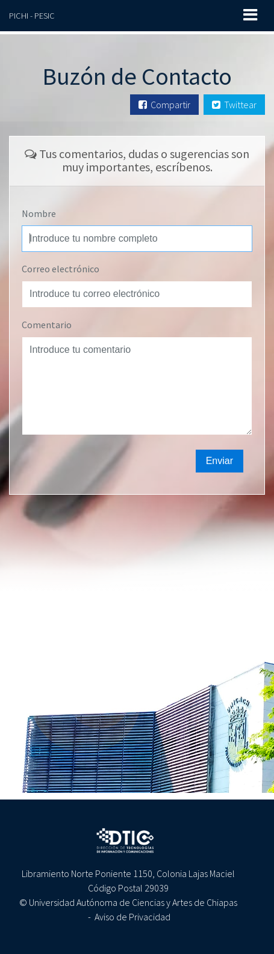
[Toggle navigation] (250, 14)
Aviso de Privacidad (132, 917)
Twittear (234, 105)
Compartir (164, 105)
